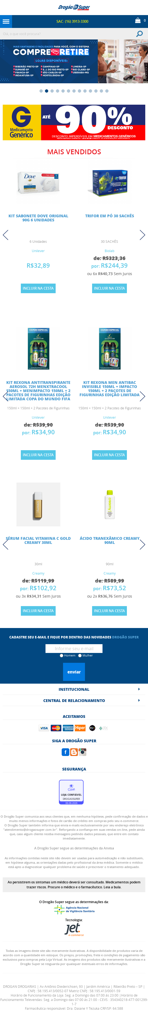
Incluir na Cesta (38, 288)
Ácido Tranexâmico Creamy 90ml (110, 540)
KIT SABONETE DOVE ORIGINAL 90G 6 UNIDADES (38, 217)
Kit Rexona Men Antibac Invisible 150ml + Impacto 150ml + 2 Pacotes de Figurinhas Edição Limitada (109, 388)
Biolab (109, 251)
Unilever (38, 251)
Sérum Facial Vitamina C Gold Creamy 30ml (38, 540)
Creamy (38, 573)
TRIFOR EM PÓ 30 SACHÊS (109, 215)
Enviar (74, 672)
